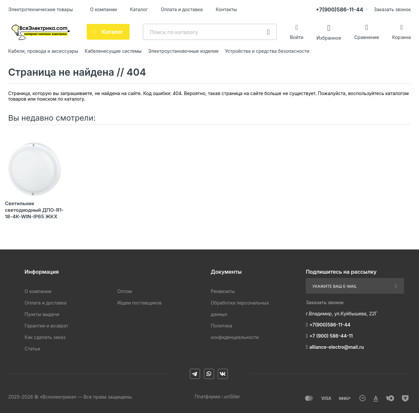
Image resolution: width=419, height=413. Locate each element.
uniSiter (232, 396)
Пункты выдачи (42, 314)
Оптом (124, 291)
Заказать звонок (392, 9)
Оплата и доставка (182, 9)
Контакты (226, 9)
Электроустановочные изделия (183, 51)
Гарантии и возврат (46, 325)
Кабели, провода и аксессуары (43, 51)
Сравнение (366, 37)
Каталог (139, 9)
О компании (103, 9)
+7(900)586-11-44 (339, 9)
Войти (296, 37)
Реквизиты (223, 291)
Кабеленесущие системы (113, 51)
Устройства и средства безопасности (267, 51)
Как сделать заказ (45, 337)
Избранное (329, 37)
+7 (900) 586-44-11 (331, 336)
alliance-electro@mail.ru (336, 347)
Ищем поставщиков (139, 302)
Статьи (32, 348)
